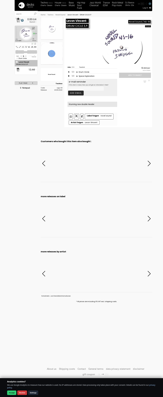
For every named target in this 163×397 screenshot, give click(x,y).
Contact (82, 368)
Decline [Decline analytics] (22, 393)
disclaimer (138, 368)
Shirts (127, 5)
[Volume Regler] (32, 56)
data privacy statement (118, 368)
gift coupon (89, 374)
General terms (95, 368)
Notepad (22, 88)
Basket (32, 22)
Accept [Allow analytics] (12, 393)
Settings (33, 393)
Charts (43, 5)
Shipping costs (67, 368)
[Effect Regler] (15, 33)
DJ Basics (129, 2)
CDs (132, 5)
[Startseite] (26, 5)
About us (51, 368)
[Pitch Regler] (36, 33)
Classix (49, 5)
